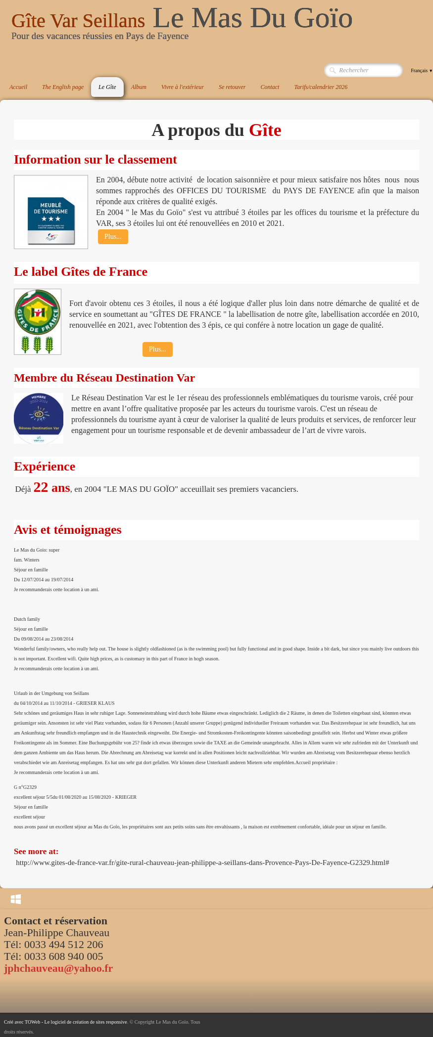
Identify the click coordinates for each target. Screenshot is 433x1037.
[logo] (182, 26)
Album (138, 87)
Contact (269, 87)
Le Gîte (107, 87)
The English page (63, 87)
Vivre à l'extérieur (182, 87)
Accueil (18, 87)
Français (422, 70)
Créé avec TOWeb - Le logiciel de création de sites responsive (65, 1022)
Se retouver (232, 87)
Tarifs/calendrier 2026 (320, 87)
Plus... (113, 236)
